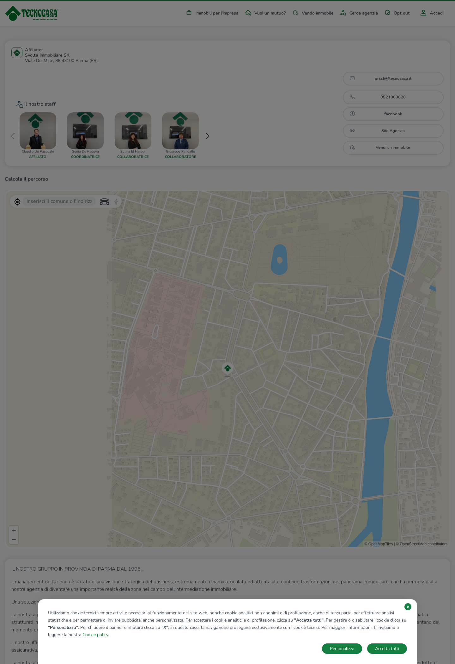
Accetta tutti (387, 649)
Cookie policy (95, 635)
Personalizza (342, 649)
